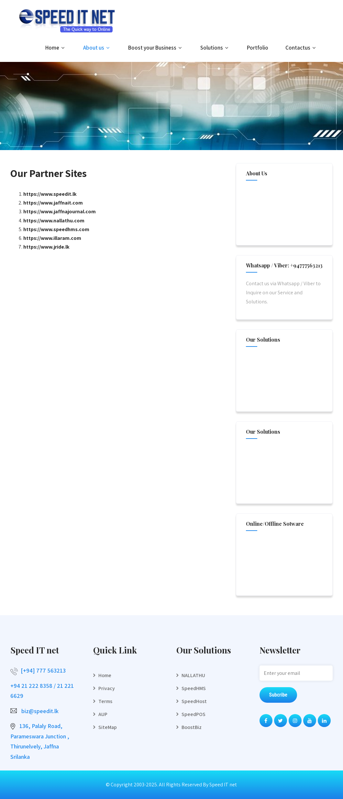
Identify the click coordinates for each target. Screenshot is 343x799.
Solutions (215, 47)
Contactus (301, 47)
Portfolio (257, 47)
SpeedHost (194, 701)
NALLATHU (193, 675)
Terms (105, 701)
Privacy (106, 688)
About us (97, 47)
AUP (102, 714)
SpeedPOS (193, 714)
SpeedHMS (194, 688)
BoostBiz (192, 727)
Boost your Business (155, 47)
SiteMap (107, 727)
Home (55, 47)
